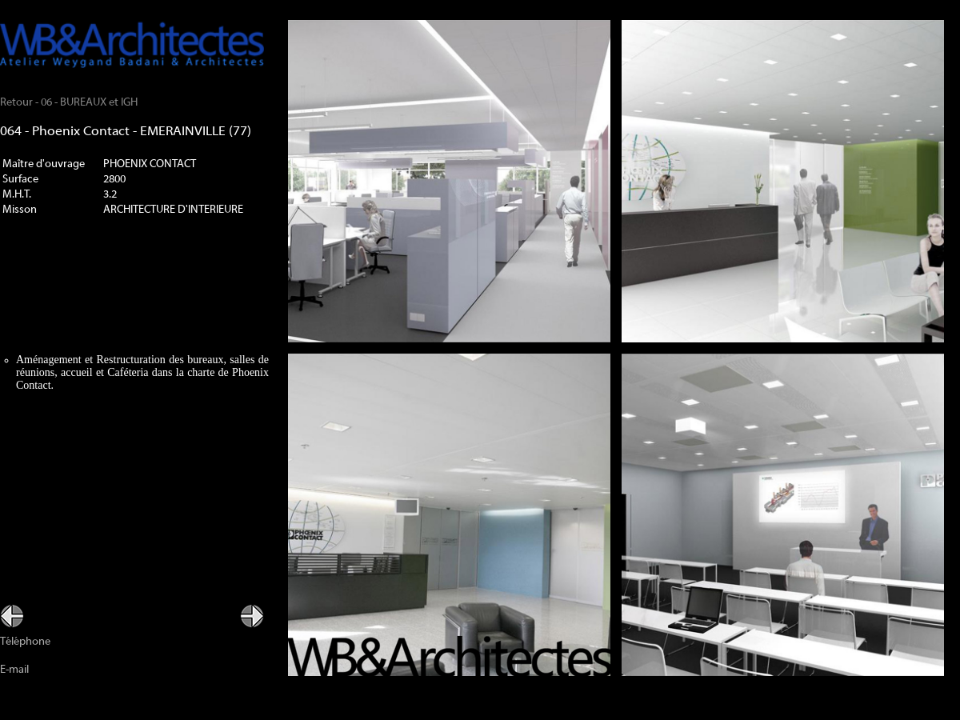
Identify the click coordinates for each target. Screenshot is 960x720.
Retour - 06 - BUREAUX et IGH (69, 103)
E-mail (14, 670)
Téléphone (25, 642)
